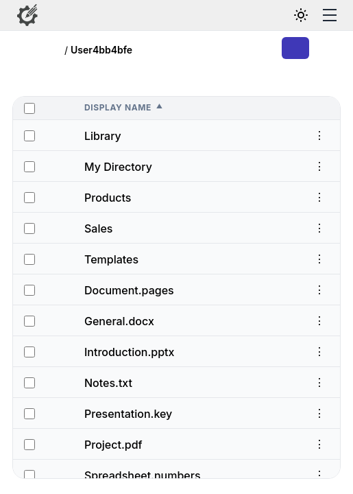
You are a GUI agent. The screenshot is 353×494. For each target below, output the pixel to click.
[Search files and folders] (269, 15)
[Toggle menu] (329, 15)
